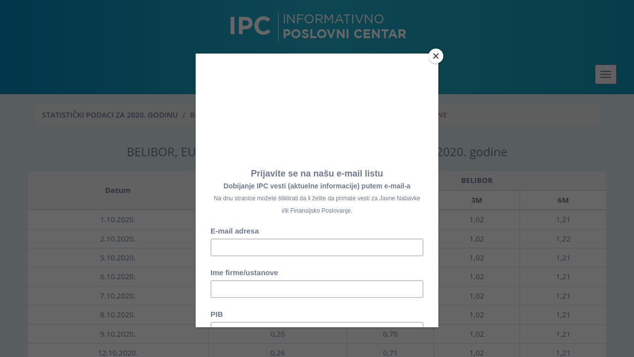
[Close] (435, 56)
